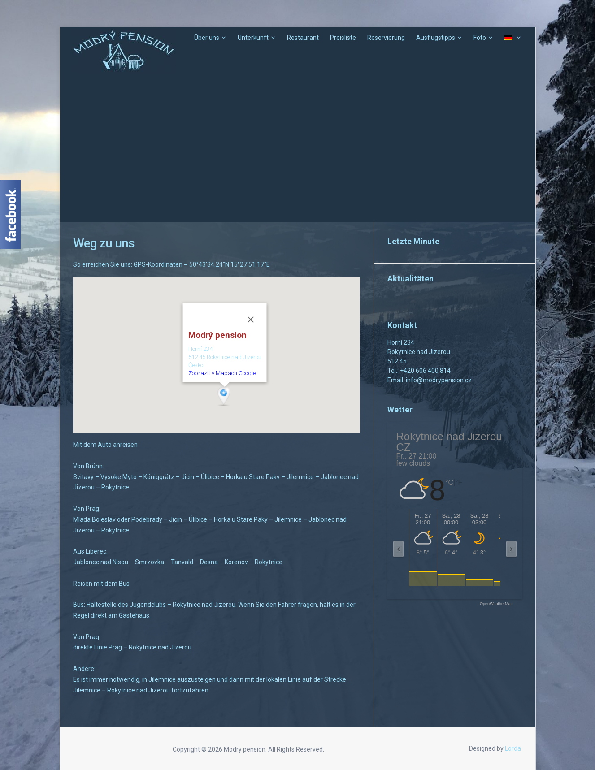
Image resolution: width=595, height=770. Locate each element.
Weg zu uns (104, 243)
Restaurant (303, 37)
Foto (479, 37)
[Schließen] (250, 319)
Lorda (513, 748)
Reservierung (386, 37)
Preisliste (343, 37)
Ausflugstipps (435, 37)
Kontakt (402, 325)
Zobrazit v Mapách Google (221, 373)
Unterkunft (253, 37)
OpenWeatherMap (496, 604)
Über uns (206, 37)
